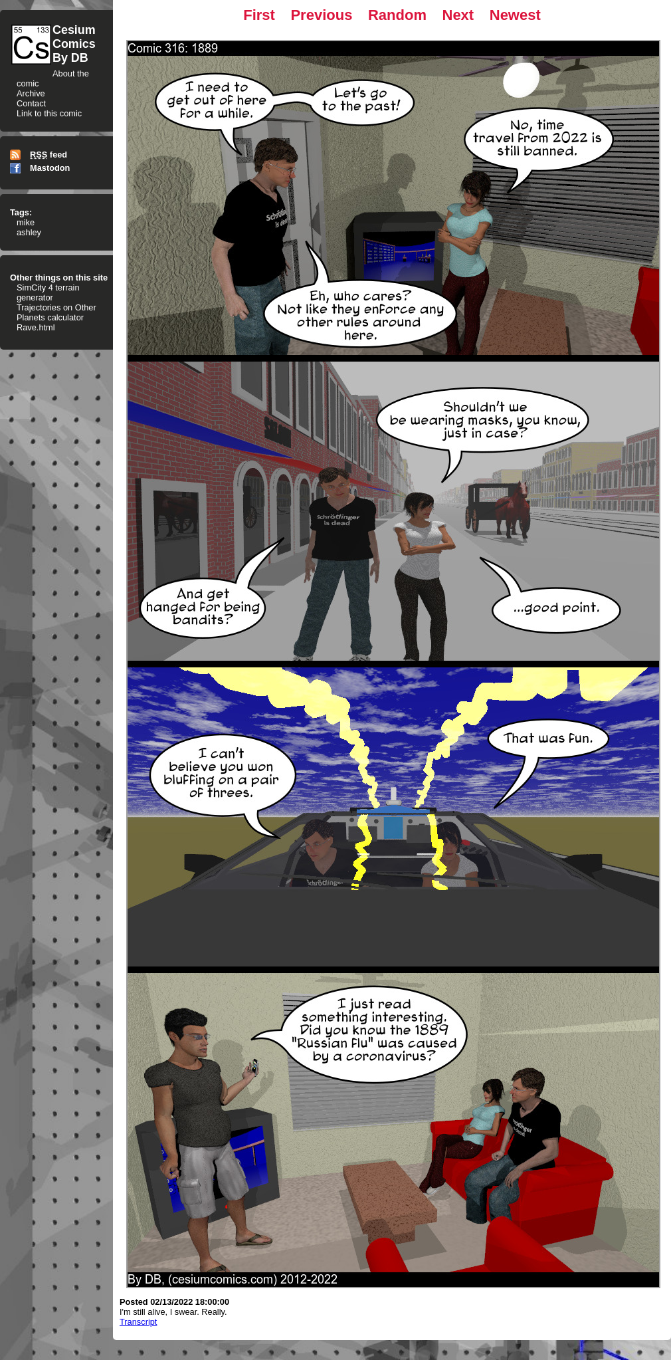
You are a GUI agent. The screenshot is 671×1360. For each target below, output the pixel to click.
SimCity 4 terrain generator (48, 292)
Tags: (21, 212)
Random (397, 15)
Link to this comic (49, 113)
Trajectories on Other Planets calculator (56, 312)
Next (458, 15)
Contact (31, 103)
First (259, 15)
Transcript (138, 1322)
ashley (29, 232)
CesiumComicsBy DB (74, 43)
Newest (515, 15)
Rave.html (36, 327)
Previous (321, 15)
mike (26, 222)
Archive (31, 93)
